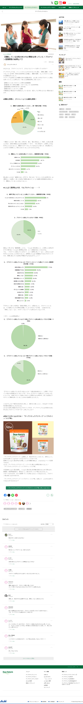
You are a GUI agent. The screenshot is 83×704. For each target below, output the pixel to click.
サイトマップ (47, 687)
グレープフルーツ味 (63, 111)
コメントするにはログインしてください (28, 529)
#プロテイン (21, 508)
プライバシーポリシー (34, 701)
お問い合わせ (47, 683)
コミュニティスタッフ (12, 64)
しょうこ (10, 620)
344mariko (10, 607)
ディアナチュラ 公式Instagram (69, 681)
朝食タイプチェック (74, 7)
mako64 (10, 546)
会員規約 (46, 685)
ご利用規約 (52, 701)
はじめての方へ (47, 676)
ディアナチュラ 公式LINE (68, 678)
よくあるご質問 (47, 681)
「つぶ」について (48, 678)
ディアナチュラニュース (15, 7)
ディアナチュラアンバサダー (48, 7)
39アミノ (73, 114)
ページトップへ (72, 667)
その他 (9, 569)
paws (9, 595)
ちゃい (9, 534)
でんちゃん (10, 581)
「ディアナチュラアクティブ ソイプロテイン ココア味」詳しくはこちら (28, 488)
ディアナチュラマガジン (31, 7)
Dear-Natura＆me (12, 3)
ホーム (4, 7)
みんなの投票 (62, 7)
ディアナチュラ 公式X (67, 676)
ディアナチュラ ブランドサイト (69, 674)
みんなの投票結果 (7, 54)
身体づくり (67, 114)
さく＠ (9, 558)
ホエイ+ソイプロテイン (73, 111)
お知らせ (46, 674)
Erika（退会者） (11, 635)
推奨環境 (44, 701)
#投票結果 (29, 508)
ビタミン (61, 114)
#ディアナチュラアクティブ (10, 508)
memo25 (10, 647)
